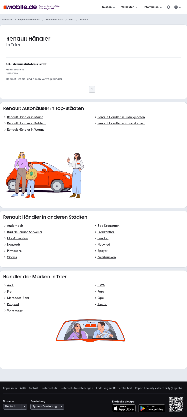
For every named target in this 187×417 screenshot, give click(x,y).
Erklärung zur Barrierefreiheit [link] (114, 388)
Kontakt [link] (33, 388)
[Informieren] (153, 7)
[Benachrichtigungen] (168, 7)
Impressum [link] (10, 388)
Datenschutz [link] (49, 388)
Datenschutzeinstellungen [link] (76, 388)
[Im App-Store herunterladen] (125, 408)
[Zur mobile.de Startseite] (35, 7)
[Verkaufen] (130, 7)
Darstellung (37, 401)
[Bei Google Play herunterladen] (152, 408)
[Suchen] (109, 7)
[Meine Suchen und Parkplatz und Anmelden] (177, 7)
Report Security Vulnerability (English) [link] (158, 388)
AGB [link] (23, 388)
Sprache (8, 401)
